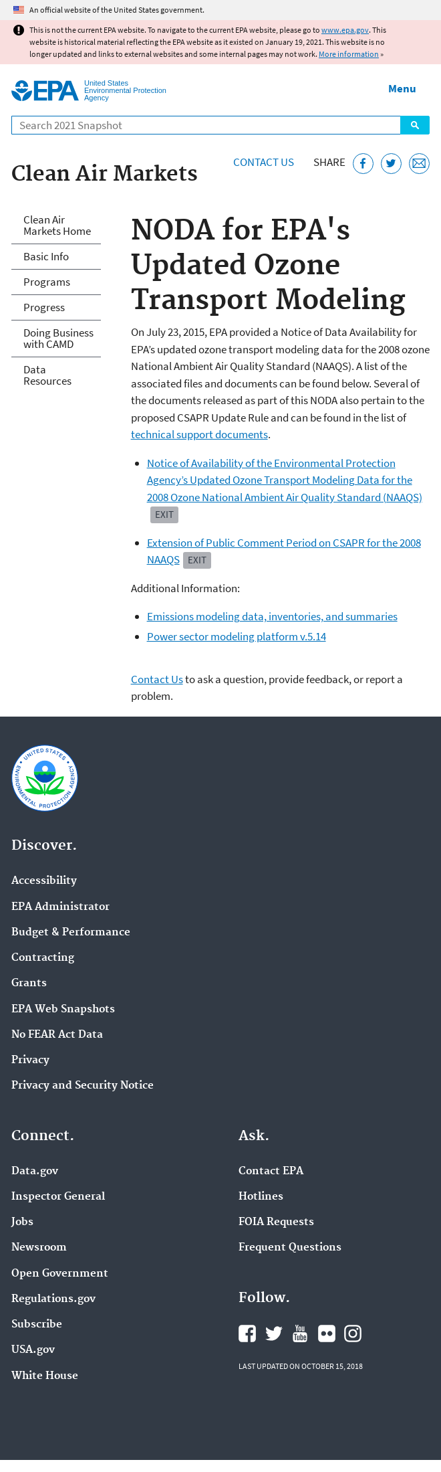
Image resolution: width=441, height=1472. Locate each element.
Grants (29, 984)
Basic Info (46, 256)
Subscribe (36, 1325)
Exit (164, 514)
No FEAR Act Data (57, 1035)
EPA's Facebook (247, 1333)
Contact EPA (271, 1172)
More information (349, 54)
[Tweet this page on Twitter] (391, 163)
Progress (44, 307)
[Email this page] (419, 163)
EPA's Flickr (326, 1333)
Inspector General (58, 1197)
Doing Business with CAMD (58, 338)
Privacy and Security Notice (82, 1086)
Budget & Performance (70, 933)
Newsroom (39, 1248)
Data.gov (34, 1172)
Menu (402, 88)
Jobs (22, 1222)
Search (415, 125)
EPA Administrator (60, 907)
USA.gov (33, 1350)
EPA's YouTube (300, 1333)
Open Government (59, 1274)
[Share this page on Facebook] (363, 163)
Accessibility (44, 881)
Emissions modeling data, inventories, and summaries (272, 616)
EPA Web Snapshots (63, 1010)
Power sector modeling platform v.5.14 (236, 636)
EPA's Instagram (352, 1333)
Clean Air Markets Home (57, 225)
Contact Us (263, 162)
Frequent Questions (290, 1248)
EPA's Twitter (274, 1333)
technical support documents (199, 434)
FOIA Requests (276, 1222)
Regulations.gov (53, 1299)
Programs (46, 281)
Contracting (42, 958)
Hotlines (261, 1197)
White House (44, 1376)
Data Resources (47, 375)
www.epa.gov (345, 30)
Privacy (30, 1060)
